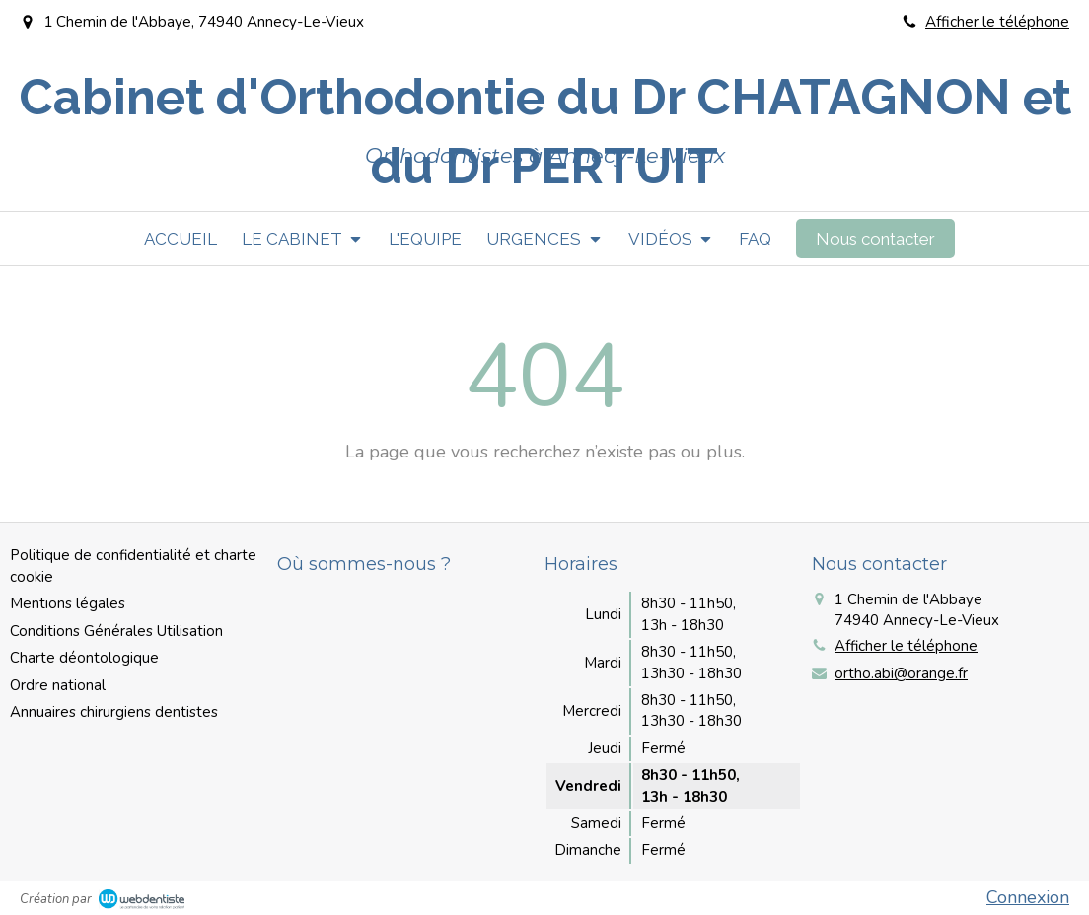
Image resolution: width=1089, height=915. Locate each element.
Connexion (1027, 897)
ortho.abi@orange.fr (901, 673)
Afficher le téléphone (997, 22)
